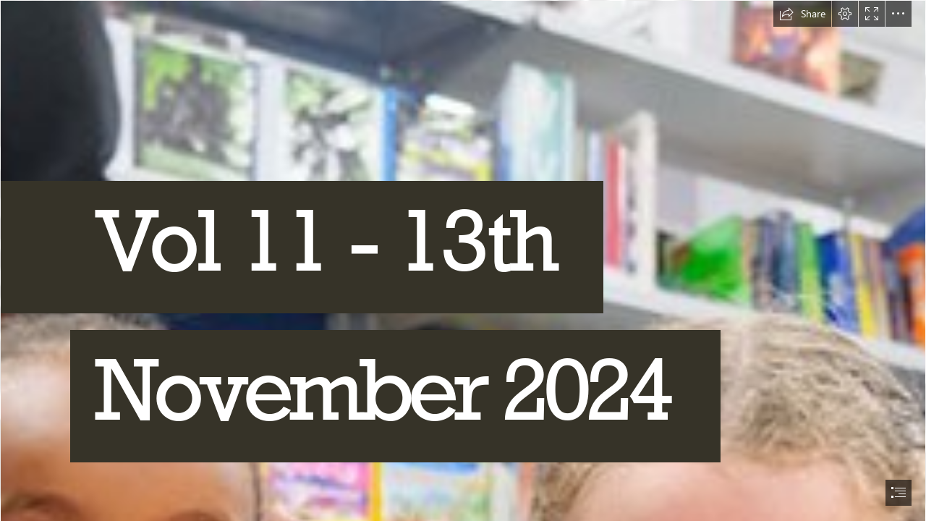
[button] (802, 14)
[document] (463, 260)
